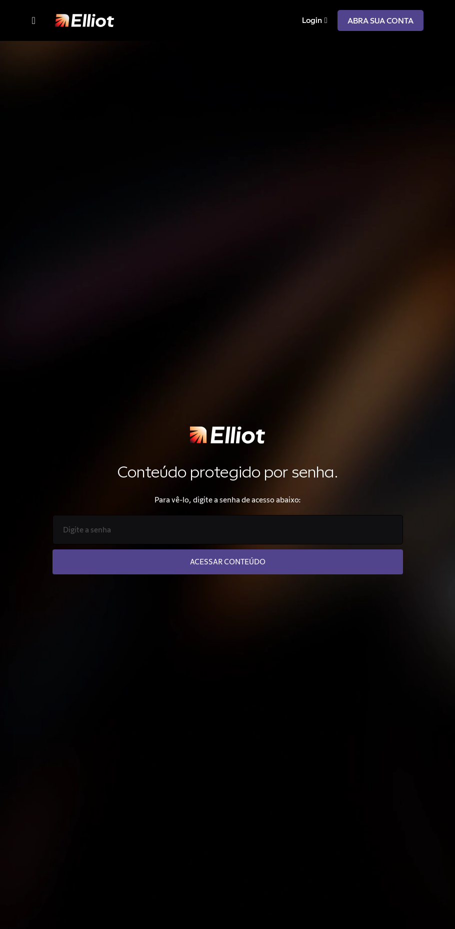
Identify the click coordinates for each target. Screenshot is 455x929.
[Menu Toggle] (34, 20)
